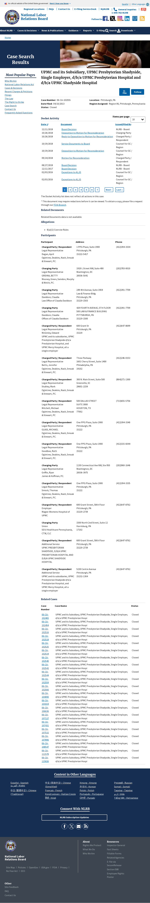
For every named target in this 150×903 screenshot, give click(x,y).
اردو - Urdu (119, 794)
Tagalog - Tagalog (123, 790)
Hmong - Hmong (88, 782)
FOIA (54, 867)
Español (125, 4)
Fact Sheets (113, 849)
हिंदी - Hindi (50, 797)
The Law (9, 98)
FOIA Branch (60, 204)
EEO (23, 870)
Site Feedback (11, 887)
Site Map (10, 867)
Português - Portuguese (92, 794)
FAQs (51, 9)
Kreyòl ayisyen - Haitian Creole (60, 794)
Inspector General (116, 845)
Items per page (121, 116)
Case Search (11, 105)
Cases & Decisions (13, 87)
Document (66, 124)
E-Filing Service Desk (85, 9)
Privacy (63, 867)
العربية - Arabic (18, 785)
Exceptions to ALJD (71, 172)
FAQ (7, 891)
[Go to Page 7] (119, 189)
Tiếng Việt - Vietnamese (126, 797)
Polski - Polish (87, 790)
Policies (22, 867)
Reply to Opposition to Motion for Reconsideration (87, 136)
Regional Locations (34, 9)
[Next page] (109, 189)
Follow (137, 91)
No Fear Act (12, 870)
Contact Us (64, 9)
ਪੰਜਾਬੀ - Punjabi (87, 797)
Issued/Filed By (123, 124)
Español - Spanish (19, 782)
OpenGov (33, 867)
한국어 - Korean (88, 786)
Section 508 (113, 869)
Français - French (53, 790)
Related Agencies (115, 857)
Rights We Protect (92, 845)
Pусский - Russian (123, 782)
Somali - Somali (122, 786)
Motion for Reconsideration (75, 157)
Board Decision (69, 129)
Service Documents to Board (76, 143)
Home (8, 37)
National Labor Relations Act (19, 84)
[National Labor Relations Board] (12, 17)
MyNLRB (105, 9)
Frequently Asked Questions (19, 112)
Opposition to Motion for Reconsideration (83, 132)
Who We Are (11, 80)
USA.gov (45, 867)
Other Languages (141, 4)
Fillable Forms (114, 853)
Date (44, 124)
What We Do (89, 849)
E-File (125, 91)
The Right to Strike (14, 102)
